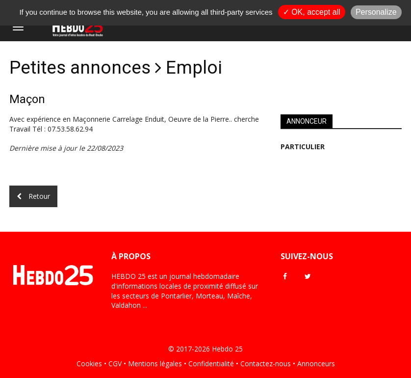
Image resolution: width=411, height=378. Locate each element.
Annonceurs (316, 363)
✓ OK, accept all (311, 12)
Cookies (89, 363)
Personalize (376, 12)
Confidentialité (211, 363)
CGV (115, 363)
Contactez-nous (265, 363)
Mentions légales (155, 363)
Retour (33, 196)
